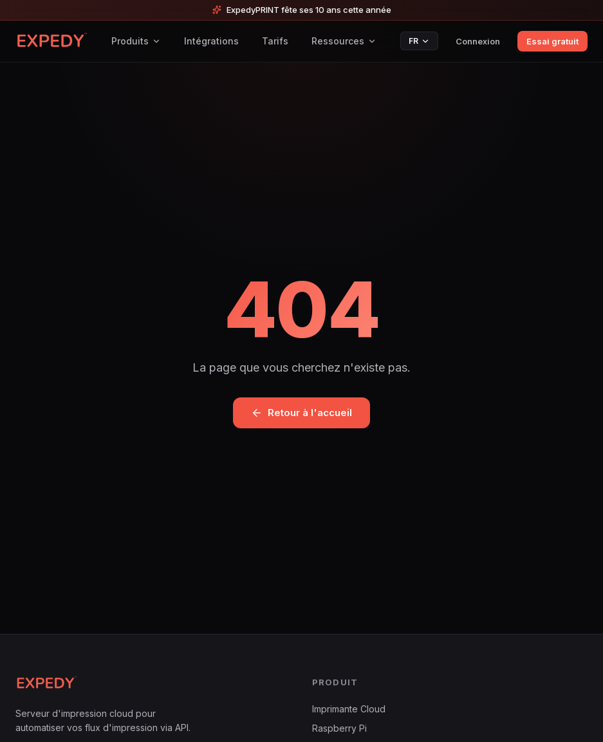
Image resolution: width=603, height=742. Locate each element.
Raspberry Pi (339, 728)
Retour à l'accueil (301, 412)
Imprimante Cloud (348, 708)
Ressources (343, 40)
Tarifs (275, 40)
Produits (136, 40)
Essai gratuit (552, 41)
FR (419, 41)
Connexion (478, 41)
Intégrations (211, 40)
